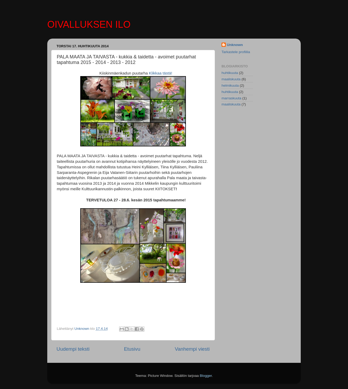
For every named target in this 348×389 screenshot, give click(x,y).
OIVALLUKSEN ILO (88, 24)
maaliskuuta (231, 79)
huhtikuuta (230, 73)
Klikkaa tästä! (160, 73)
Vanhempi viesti (192, 349)
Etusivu (132, 349)
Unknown (235, 45)
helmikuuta (230, 85)
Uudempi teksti (73, 349)
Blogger (206, 376)
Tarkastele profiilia (236, 52)
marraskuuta (231, 98)
